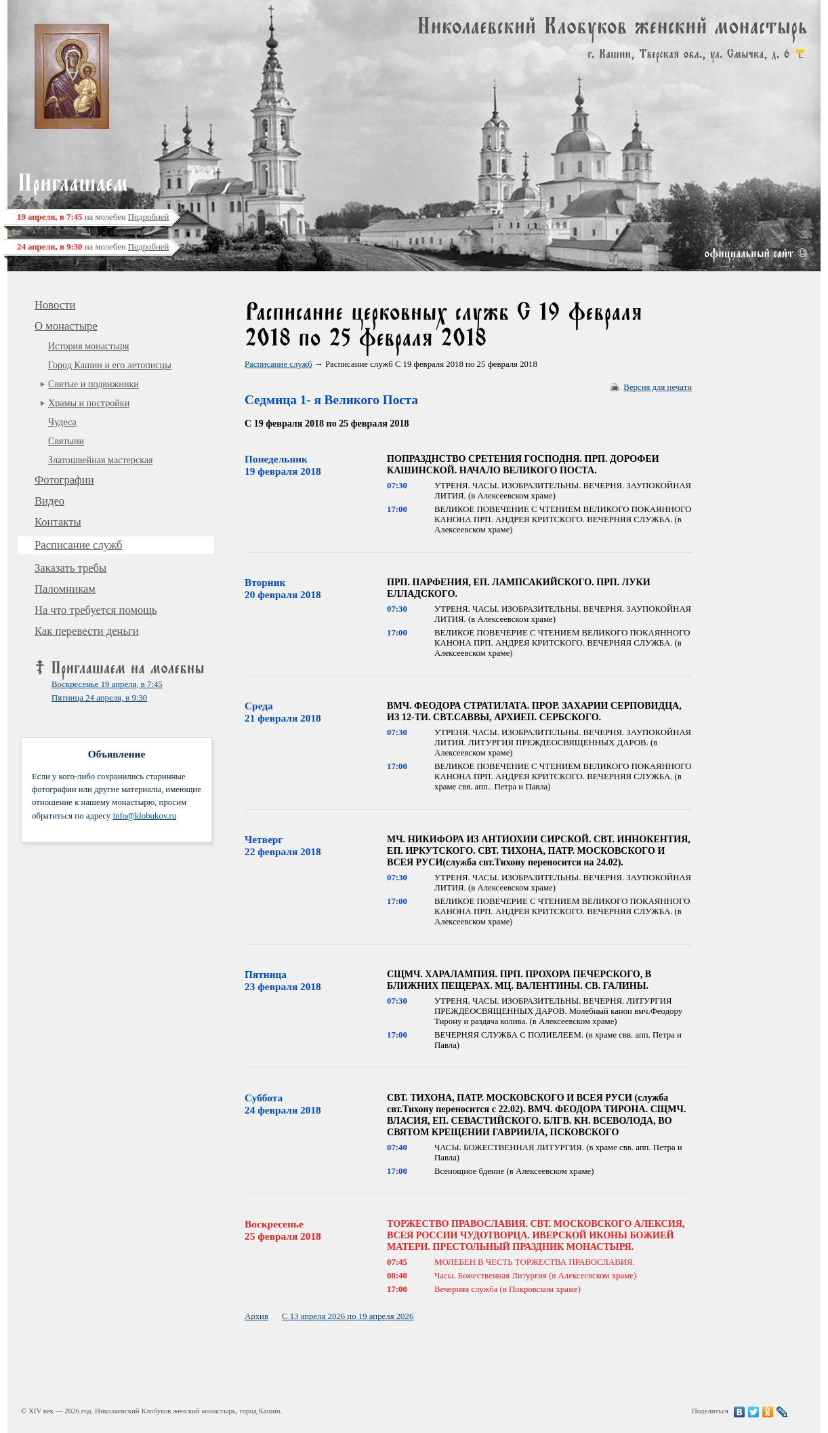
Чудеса (62, 421)
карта (800, 53)
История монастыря (88, 345)
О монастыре (66, 325)
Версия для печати (657, 387)
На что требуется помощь (96, 610)
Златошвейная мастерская (100, 459)
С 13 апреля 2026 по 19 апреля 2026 (347, 1316)
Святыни (66, 440)
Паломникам (65, 589)
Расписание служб (79, 544)
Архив (256, 1316)
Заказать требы (70, 568)
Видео (49, 500)
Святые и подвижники (93, 383)
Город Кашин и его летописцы (109, 364)
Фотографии (64, 479)
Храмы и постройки (88, 402)
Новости (55, 304)
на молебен (93, 217)
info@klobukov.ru (144, 816)
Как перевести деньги (87, 631)
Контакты (58, 521)
